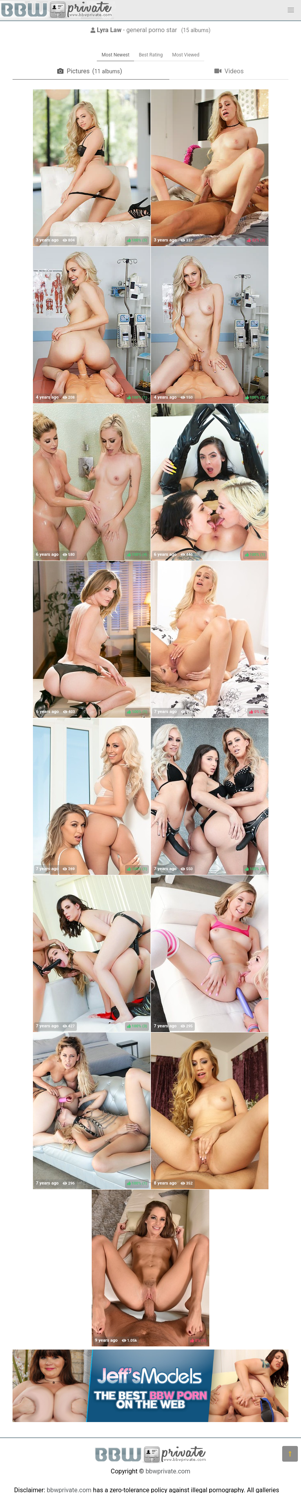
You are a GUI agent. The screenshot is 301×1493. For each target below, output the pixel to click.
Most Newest (115, 55)
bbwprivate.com (167, 1471)
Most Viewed (185, 55)
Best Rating (151, 55)
